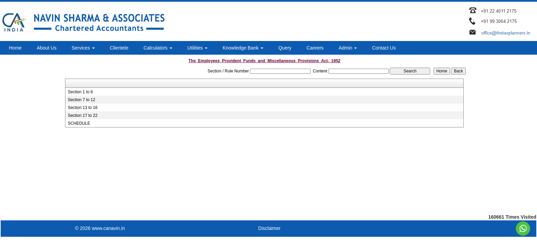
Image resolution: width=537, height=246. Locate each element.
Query (284, 48)
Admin (348, 48)
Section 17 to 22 (83, 115)
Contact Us (384, 48)
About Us (47, 48)
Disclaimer (269, 228)
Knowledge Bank (243, 48)
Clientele (119, 48)
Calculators (157, 48)
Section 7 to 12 (81, 99)
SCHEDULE (79, 123)
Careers (315, 48)
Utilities (197, 48)
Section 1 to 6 (80, 92)
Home (15, 48)
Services (83, 48)
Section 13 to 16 (83, 107)
